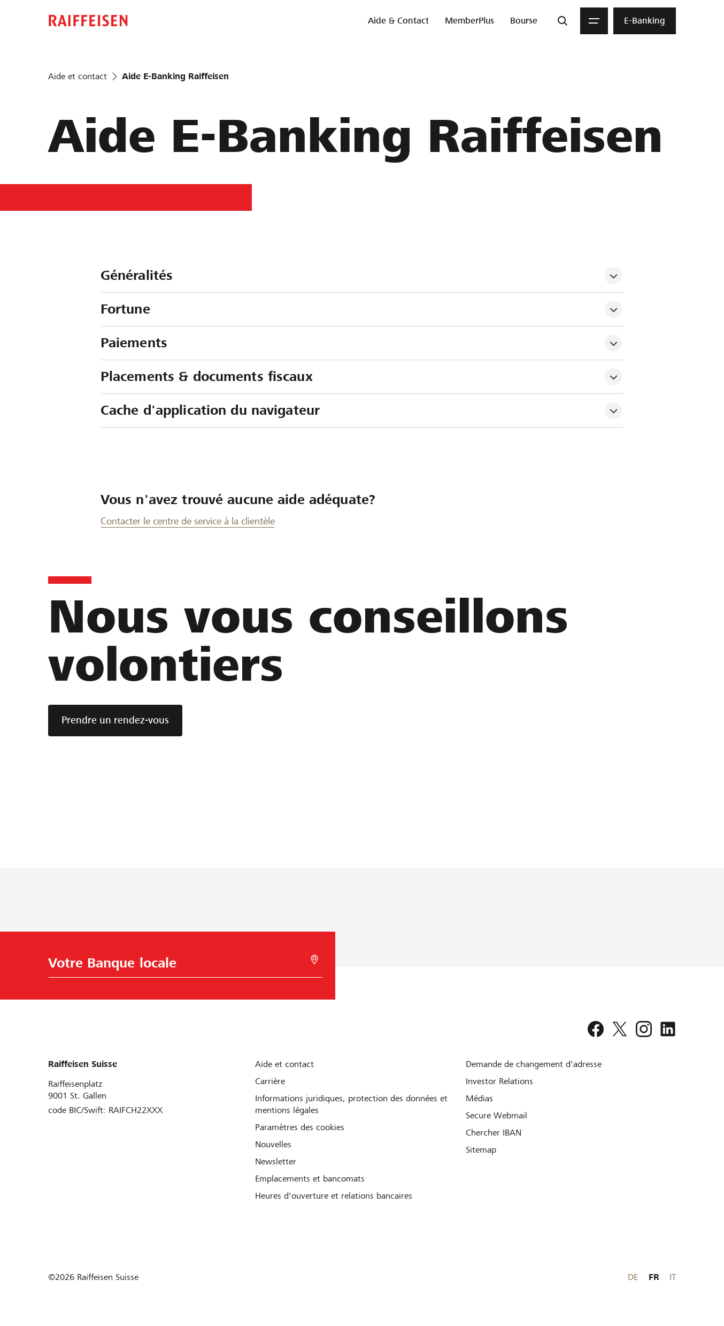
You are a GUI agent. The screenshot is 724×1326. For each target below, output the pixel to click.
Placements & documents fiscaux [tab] (207, 376)
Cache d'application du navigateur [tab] (210, 410)
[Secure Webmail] (496, 1115)
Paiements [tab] (134, 342)
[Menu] (594, 20)
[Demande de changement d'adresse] (534, 1064)
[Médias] (479, 1098)
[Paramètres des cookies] (299, 1127)
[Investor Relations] (499, 1081)
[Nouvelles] (273, 1144)
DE (633, 1277)
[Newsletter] (275, 1161)
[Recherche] (562, 20)
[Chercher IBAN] (493, 1132)
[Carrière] (270, 1081)
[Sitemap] (481, 1150)
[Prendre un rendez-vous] (115, 720)
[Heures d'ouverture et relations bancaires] (333, 1196)
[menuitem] (398, 20)
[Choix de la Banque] (181, 965)
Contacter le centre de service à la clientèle (188, 521)
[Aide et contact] (284, 1064)
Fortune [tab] (125, 309)
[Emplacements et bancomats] (310, 1178)
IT (672, 1277)
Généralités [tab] (137, 275)
